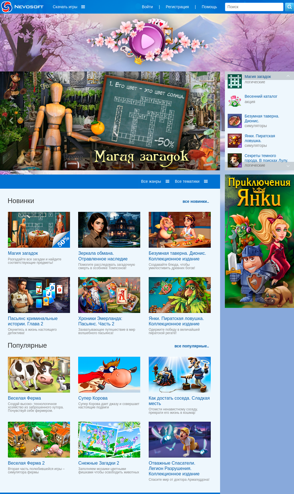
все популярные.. (192, 346)
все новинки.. (196, 201)
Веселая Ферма (24, 398)
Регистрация (177, 7)
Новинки (21, 200)
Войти (147, 7)
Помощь (209, 7)
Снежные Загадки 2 (98, 463)
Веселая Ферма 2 (26, 463)
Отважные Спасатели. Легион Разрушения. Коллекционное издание (174, 468)
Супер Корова (92, 398)
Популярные (27, 345)
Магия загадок (23, 253)
